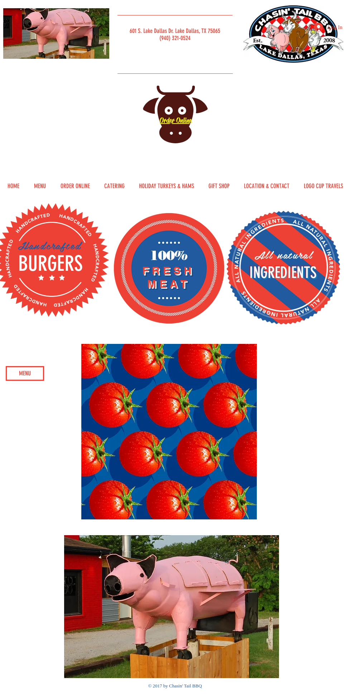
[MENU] (25, 373)
